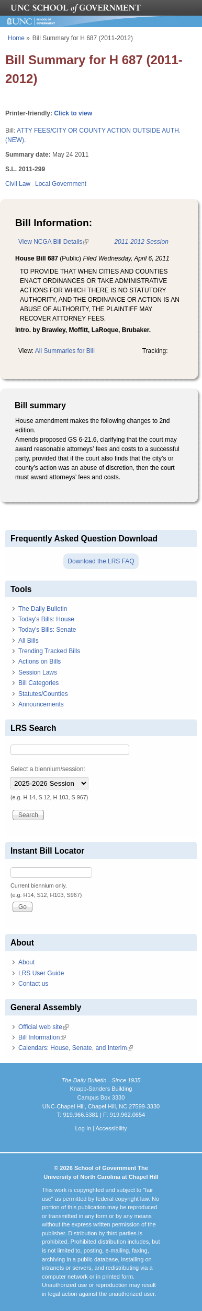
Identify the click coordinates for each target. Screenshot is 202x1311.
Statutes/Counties (43, 694)
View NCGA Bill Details (53, 241)
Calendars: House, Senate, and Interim (75, 1048)
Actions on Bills (39, 661)
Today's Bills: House (46, 619)
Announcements (41, 704)
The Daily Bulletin (42, 608)
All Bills (28, 640)
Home (16, 38)
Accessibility (111, 1128)
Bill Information (42, 1037)
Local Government (60, 183)
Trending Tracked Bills (49, 651)
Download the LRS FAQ (101, 561)
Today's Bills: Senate (47, 629)
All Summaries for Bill (65, 351)
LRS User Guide (41, 973)
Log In (83, 1128)
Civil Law (17, 183)
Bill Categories (38, 683)
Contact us (33, 983)
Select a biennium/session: (47, 769)
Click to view (73, 113)
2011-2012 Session (141, 241)
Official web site (43, 1027)
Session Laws (37, 672)
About (26, 962)
